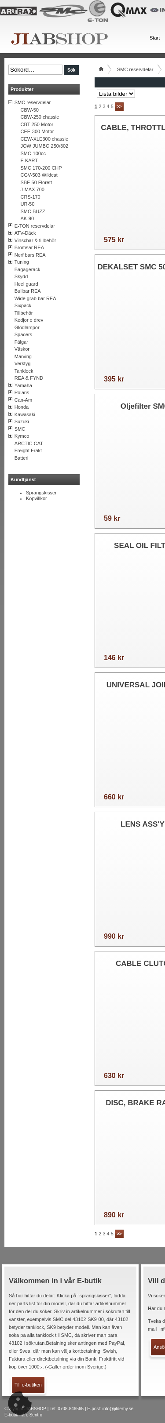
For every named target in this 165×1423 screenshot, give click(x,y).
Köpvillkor (36, 498)
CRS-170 (30, 197)
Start (155, 37)
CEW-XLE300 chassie (45, 139)
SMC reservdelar (33, 102)
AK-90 (27, 218)
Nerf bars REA (30, 255)
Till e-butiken (28, 1384)
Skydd (21, 276)
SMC (20, 429)
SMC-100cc (33, 153)
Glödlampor (27, 327)
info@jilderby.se (118, 1408)
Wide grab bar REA (35, 298)
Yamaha (23, 385)
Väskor (22, 349)
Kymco (22, 436)
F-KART (29, 160)
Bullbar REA (28, 291)
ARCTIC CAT (29, 443)
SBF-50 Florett (36, 182)
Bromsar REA (29, 247)
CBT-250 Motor (37, 124)
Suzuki (22, 421)
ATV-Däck (25, 233)
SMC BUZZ (33, 211)
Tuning (22, 262)
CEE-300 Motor (37, 131)
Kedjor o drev (29, 320)
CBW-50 (30, 110)
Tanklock (24, 371)
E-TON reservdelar (35, 226)
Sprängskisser (41, 492)
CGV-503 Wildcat (39, 175)
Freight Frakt (28, 450)
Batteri (22, 458)
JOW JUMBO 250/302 (45, 146)
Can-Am (23, 400)
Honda (22, 407)
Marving (23, 356)
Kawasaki (25, 414)
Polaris (22, 392)
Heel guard (26, 284)
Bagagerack (27, 269)
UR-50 (28, 204)
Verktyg (23, 363)
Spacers (23, 334)
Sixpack (23, 305)
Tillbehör (24, 313)
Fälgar (21, 342)
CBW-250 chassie (40, 117)
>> (119, 106)
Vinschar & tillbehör (35, 240)
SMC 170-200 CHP (41, 168)
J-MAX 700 (32, 189)
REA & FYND (29, 378)
